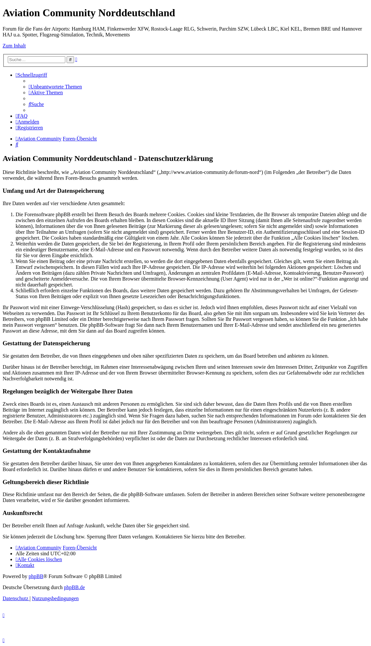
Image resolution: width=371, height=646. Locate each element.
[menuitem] (55, 86)
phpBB (36, 576)
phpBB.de (74, 587)
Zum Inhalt (14, 45)
